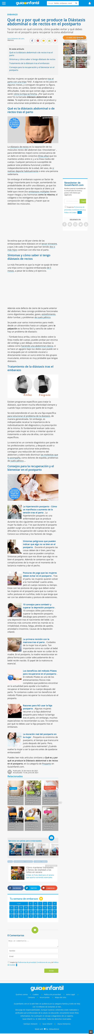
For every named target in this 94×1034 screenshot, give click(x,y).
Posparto (46, 763)
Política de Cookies (70, 212)
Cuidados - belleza (40, 861)
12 (16, 908)
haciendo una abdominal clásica (37, 345)
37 (40, 916)
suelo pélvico (17, 460)
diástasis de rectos (19, 146)
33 (21, 916)
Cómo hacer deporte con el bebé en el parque (32, 799)
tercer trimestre (49, 243)
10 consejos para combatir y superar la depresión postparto (38, 606)
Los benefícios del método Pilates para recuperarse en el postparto (40, 672)
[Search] (76, 3)
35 (31, 916)
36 (35, 916)
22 (16, 912)
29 (50, 912)
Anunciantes (45, 997)
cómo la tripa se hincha (25, 93)
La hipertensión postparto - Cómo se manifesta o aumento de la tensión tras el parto (40, 509)
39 (50, 916)
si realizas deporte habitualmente (31, 170)
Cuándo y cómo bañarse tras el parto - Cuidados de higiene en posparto (49, 821)
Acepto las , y (75, 209)
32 (16, 916)
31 (11, 916)
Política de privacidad (52, 994)
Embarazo (12, 14)
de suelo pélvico (42, 317)
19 (50, 908)
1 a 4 (18, 904)
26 (35, 912)
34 (26, 916)
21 (11, 912)
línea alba (43, 155)
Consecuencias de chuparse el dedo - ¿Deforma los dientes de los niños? (83, 61)
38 (45, 916)
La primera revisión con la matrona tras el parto (36, 641)
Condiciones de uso (44, 962)
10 (54, 904)
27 (40, 912)
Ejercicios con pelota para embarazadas (25, 841)
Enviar (51, 971)
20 (54, 908)
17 (40, 908)
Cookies (36, 994)
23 (21, 912)
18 (45, 908)
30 (54, 912)
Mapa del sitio (60, 997)
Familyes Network (30, 1024)
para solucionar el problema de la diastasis (29, 416)
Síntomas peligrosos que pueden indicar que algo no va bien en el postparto (39, 544)
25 (31, 912)
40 (54, 916)
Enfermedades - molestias (50, 787)
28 (45, 912)
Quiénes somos (22, 994)
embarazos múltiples (39, 191)
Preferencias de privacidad (27, 962)
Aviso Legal (70, 994)
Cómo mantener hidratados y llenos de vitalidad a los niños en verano (69, 47)
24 (26, 912)
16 (35, 908)
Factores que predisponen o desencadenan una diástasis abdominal (53, 797)
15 (31, 908)
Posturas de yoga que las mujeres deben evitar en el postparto (40, 574)
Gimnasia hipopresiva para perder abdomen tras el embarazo (14, 797)
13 (21, 908)
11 (11, 908)
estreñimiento (48, 314)
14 (26, 908)
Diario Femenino (64, 1024)
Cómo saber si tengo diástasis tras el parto (32, 825)
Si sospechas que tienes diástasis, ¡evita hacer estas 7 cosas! (15, 822)
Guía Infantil (47, 1024)
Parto (10, 861)
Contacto (31, 997)
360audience (54, 1029)
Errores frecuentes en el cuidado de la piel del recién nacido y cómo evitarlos (81, 45)
